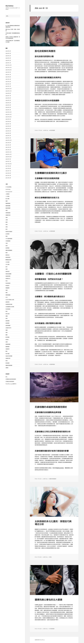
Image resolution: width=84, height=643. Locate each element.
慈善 (6, 236)
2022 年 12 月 (8, 140)
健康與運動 (8, 205)
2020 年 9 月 (8, 159)
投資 (6, 245)
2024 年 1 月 (8, 109)
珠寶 (6, 290)
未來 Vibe (46, 130)
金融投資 (7, 349)
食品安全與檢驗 (9, 356)
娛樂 (6, 222)
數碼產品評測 (8, 259)
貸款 (6, 332)
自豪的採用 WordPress (40, 639)
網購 (6, 316)
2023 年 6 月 (8, 126)
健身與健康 (8, 208)
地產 (6, 217)
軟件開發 (7, 337)
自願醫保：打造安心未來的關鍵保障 (53, 273)
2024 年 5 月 (8, 100)
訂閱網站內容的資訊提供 (11, 379)
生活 (6, 297)
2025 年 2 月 (8, 84)
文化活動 (7, 264)
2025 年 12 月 (8, 65)
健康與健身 (8, 203)
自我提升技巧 (8, 327)
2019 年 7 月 (8, 161)
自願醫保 (37, 300)
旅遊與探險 (8, 276)
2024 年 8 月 (8, 93)
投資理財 (7, 248)
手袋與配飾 (8, 241)
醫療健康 (7, 346)
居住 (6, 229)
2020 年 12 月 (8, 152)
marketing (8, 189)
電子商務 (7, 353)
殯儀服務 (7, 288)
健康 (6, 201)
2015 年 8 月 (8, 168)
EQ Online (9, 6)
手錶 (6, 243)
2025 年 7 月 (8, 74)
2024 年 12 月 (8, 88)
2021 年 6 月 (8, 142)
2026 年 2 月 (8, 60)
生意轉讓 (37, 182)
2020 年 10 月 (8, 156)
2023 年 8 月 (8, 121)
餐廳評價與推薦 (9, 365)
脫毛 (36, 60)
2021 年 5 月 (8, 145)
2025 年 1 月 (8, 86)
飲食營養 (7, 363)
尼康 (36, 416)
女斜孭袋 (50, 529)
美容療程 (7, 323)
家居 (6, 224)
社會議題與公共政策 (10, 306)
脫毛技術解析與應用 (45, 51)
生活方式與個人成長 (10, 299)
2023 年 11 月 (8, 114)
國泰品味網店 (60, 468)
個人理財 (7, 198)
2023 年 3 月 (8, 133)
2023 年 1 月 (8, 138)
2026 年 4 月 (8, 55)
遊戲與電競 (8, 344)
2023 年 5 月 (8, 128)
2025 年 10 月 (8, 69)
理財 (6, 292)
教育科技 (7, 255)
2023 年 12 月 (8, 112)
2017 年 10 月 (8, 163)
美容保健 (7, 320)
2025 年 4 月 (8, 81)
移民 (6, 311)
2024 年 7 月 (8, 95)
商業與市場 (8, 215)
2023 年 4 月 (8, 131)
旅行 (6, 266)
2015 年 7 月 (8, 170)
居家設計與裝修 (9, 231)
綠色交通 (7, 313)
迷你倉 (7, 339)
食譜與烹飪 (8, 358)
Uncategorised (9, 191)
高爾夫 (7, 367)
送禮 (6, 342)
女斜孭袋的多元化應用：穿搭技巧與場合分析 (53, 523)
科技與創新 (8, 309)
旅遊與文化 (8, 278)
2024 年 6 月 (8, 98)
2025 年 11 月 (8, 67)
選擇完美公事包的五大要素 (48, 599)
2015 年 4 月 (8, 178)
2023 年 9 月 (8, 119)
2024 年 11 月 (8, 91)
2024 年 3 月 (8, 105)
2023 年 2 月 (8, 135)
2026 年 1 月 (8, 62)
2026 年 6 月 (8, 51)
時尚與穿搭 (8, 283)
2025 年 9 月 (8, 72)
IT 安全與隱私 (8, 187)
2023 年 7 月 (8, 124)
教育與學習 (8, 257)
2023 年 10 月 (8, 116)
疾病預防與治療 (9, 304)
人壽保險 (7, 194)
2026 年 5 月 (8, 53)
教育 (6, 252)
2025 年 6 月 (8, 77)
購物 (6, 335)
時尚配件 (7, 285)
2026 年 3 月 (8, 58)
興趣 (6, 330)
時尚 (6, 281)
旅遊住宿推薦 (8, 273)
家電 (6, 227)
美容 (6, 318)
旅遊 (6, 269)
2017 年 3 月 (8, 166)
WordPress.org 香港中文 (11, 383)
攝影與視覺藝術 (9, 250)
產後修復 (7, 302)
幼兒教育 (7, 234)
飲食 (6, 360)
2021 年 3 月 (8, 147)
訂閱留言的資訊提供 (10, 381)
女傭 (6, 219)
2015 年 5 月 (8, 175)
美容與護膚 (8, 325)
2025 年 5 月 (8, 79)
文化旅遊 (7, 262)
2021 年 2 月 (8, 149)
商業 (6, 210)
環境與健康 (8, 295)
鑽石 (6, 351)
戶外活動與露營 (9, 238)
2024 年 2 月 (8, 107)
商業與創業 (8, 212)
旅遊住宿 (7, 271)
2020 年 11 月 (8, 154)
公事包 (39, 605)
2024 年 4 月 (8, 102)
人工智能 (7, 196)
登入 (6, 376)
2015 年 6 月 (8, 173)
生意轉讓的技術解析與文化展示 (51, 173)
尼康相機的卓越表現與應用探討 (51, 406)
